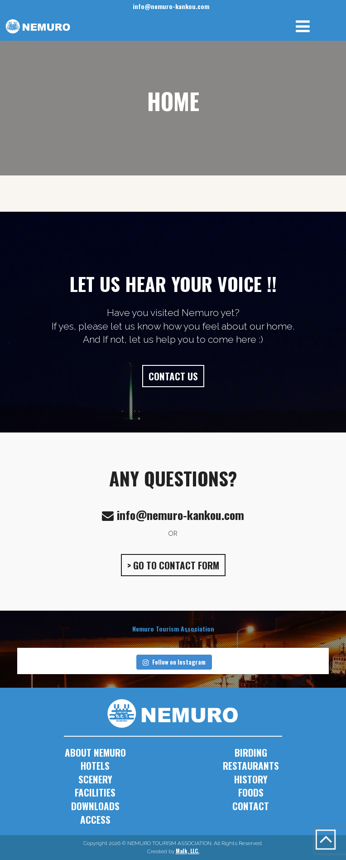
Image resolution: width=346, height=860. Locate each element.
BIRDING (251, 752)
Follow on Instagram (174, 661)
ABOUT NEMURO (95, 752)
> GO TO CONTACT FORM (173, 565)
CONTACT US (173, 376)
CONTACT (250, 806)
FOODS (251, 792)
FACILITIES (95, 792)
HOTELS (95, 765)
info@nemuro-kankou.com (171, 6)
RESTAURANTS (251, 765)
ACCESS (95, 819)
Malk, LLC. (187, 851)
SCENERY (95, 779)
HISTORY (251, 779)
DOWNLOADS (95, 806)
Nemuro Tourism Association (173, 628)
